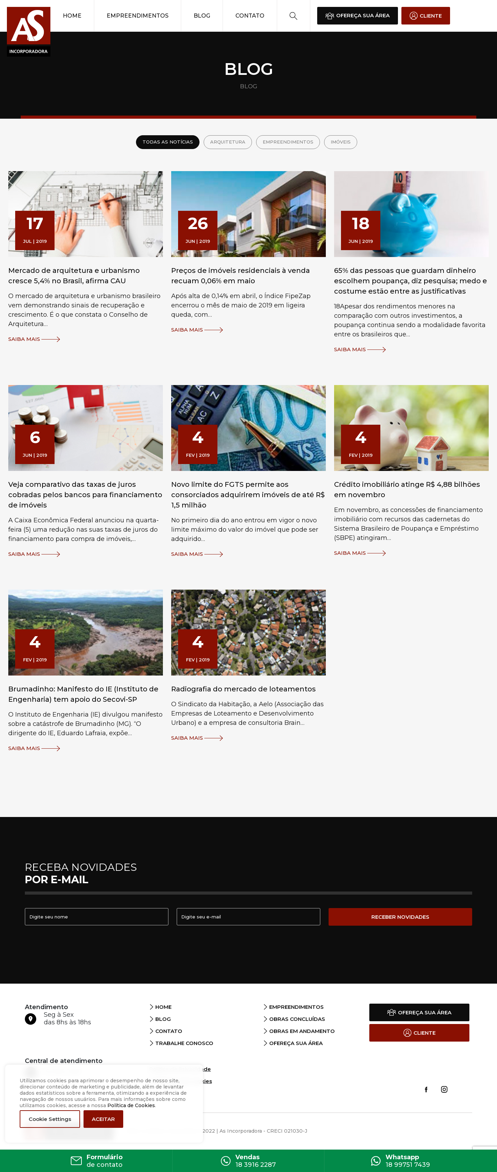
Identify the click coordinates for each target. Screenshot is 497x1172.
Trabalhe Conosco (184, 1043)
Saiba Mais (34, 339)
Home (72, 15)
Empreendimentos (137, 15)
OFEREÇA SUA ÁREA (357, 15)
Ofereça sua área (296, 1043)
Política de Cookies (131, 1105)
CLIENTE (426, 16)
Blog (202, 15)
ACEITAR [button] (103, 1119)
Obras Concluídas (297, 1019)
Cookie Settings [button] (50, 1119)
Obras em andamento (302, 1031)
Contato (249, 15)
